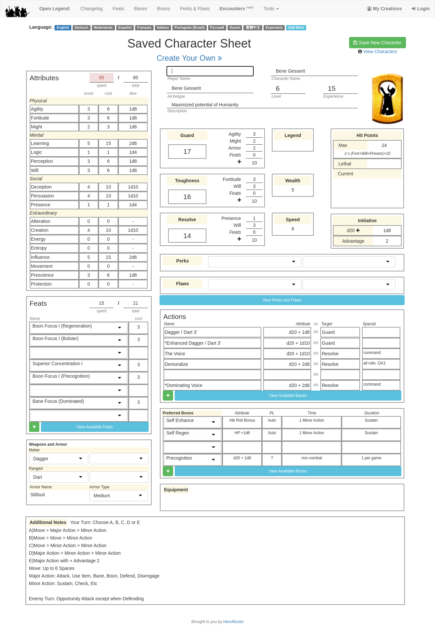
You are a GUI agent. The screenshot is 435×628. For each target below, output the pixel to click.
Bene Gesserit (290, 71)
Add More (296, 27)
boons (163, 8)
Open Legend (54, 8)
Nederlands (103, 27)
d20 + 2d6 (299, 364)
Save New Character (377, 42)
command (372, 352)
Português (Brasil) (189, 27)
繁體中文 (253, 27)
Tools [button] (271, 8)
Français (144, 27)
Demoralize (176, 364)
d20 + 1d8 (299, 332)
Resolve (330, 353)
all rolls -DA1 (374, 363)
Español (125, 27)
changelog (91, 8)
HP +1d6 (242, 433)
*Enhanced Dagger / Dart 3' (193, 343)
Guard (328, 332)
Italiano (163, 27)
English (62, 27)
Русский (217, 27)
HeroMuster (233, 621)
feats (118, 8)
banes (140, 8)
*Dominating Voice (183, 385)
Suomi (235, 27)
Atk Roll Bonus (242, 420)
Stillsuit (37, 494)
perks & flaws (194, 8)
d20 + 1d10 (297, 343)
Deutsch (81, 27)
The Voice (175, 353)
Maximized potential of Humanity (205, 104)
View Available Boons (288, 471)
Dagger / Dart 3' (181, 332)
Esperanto (274, 27)
